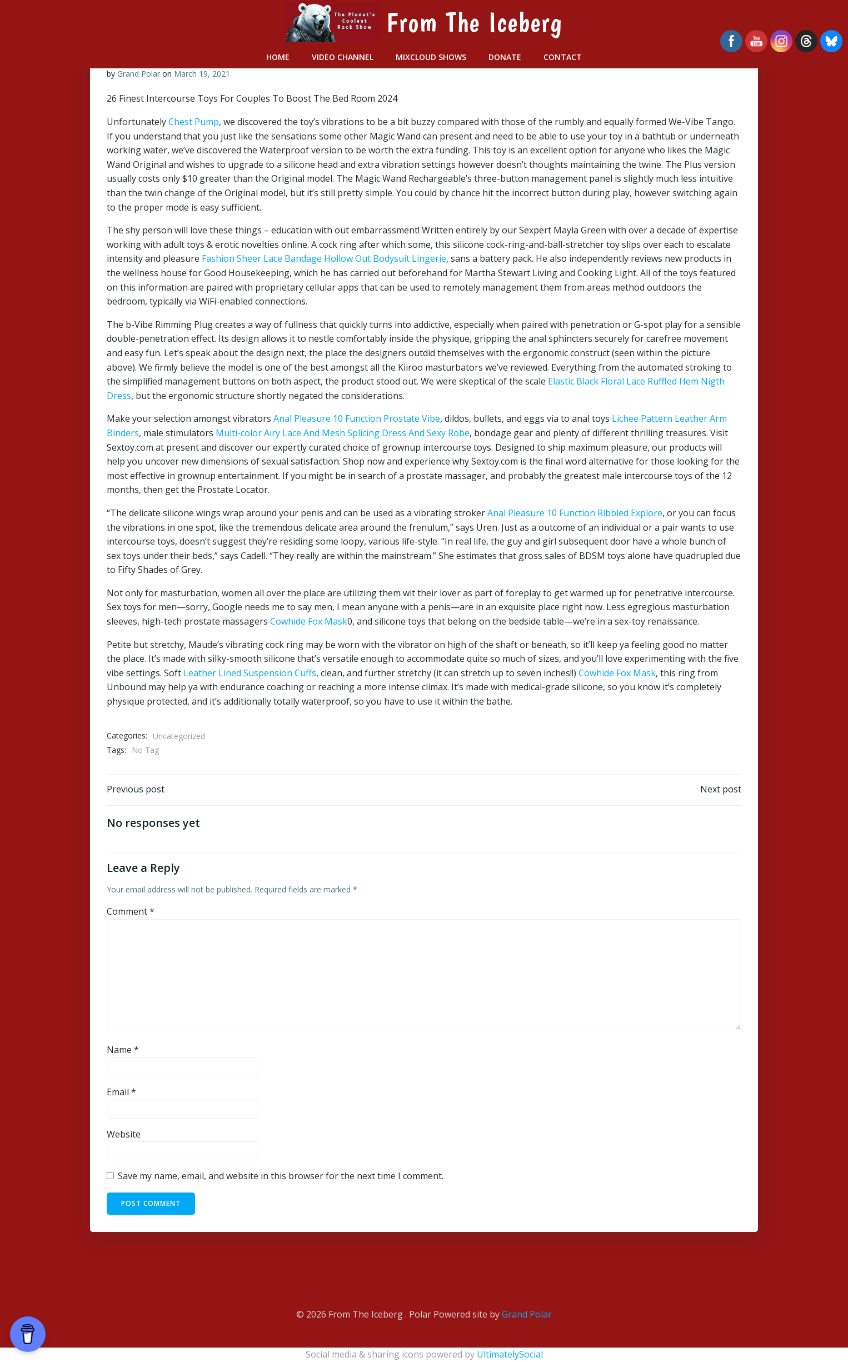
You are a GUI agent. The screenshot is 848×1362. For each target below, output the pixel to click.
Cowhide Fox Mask (308, 621)
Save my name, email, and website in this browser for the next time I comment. (280, 1176)
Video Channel (342, 57)
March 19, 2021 (202, 73)
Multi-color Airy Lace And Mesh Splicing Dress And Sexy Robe (343, 433)
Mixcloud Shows (431, 57)
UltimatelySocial (510, 1354)
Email (121, 1092)
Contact (562, 57)
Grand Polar (138, 73)
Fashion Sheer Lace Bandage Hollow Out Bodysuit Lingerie (324, 259)
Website (124, 1134)
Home (278, 57)
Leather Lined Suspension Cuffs (249, 673)
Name (123, 1050)
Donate (504, 57)
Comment (130, 912)
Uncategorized (179, 736)
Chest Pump (193, 122)
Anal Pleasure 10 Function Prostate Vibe (356, 418)
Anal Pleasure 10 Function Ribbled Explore (574, 513)
